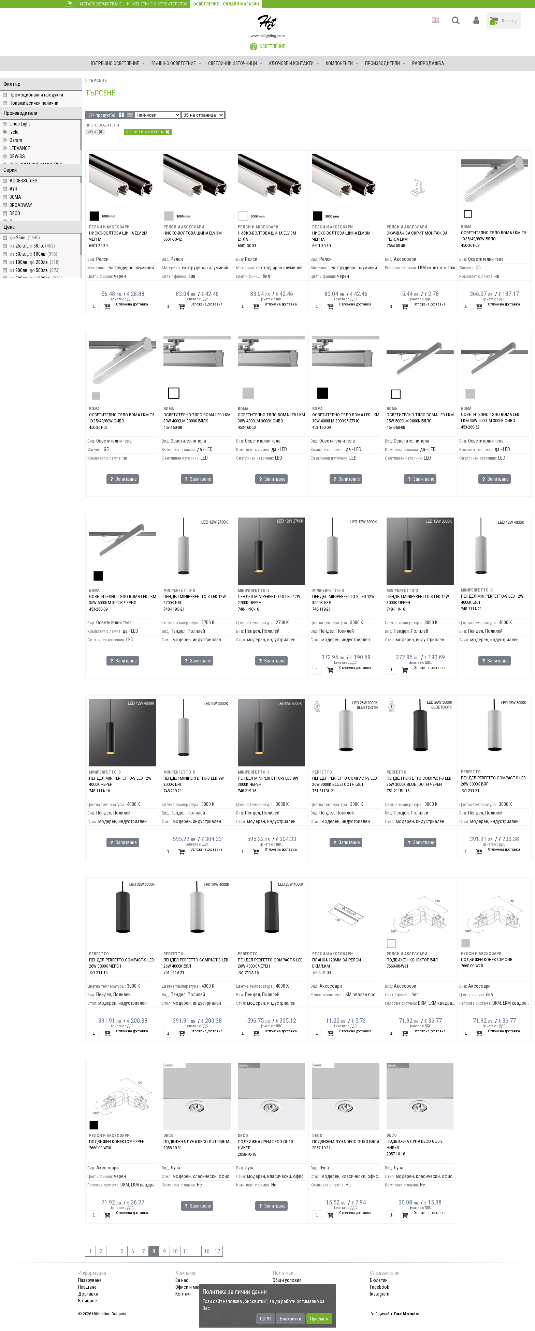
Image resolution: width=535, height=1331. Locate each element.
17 (217, 1251)
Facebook (379, 1287)
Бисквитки (290, 1318)
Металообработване (100, 3)
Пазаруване (90, 1280)
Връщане (87, 1300)
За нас (181, 1280)
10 (175, 1251)
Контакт (183, 1294)
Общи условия (287, 1280)
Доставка (88, 1294)
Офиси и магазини (193, 1287)
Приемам (319, 1318)
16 (206, 1251)
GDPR (265, 1318)
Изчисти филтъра (148, 131)
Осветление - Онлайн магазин (226, 3)
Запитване (123, 479)
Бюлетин (379, 1280)
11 (185, 1251)
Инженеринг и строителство (157, 3)
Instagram (379, 1294)
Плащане (87, 1287)
